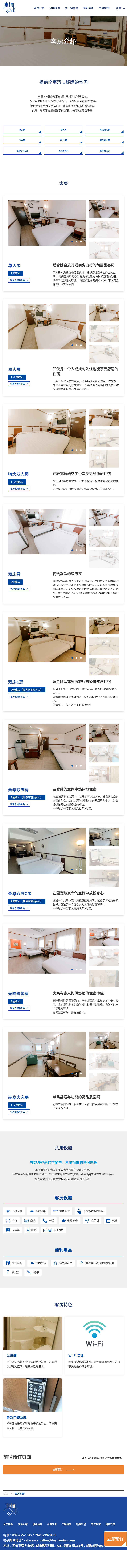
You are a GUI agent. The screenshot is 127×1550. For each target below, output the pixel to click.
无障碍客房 (63, 158)
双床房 (22, 145)
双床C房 (63, 145)
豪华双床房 (104, 145)
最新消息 (88, 8)
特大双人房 (104, 131)
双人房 (63, 131)
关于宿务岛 (71, 8)
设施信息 (54, 8)
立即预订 (63, 1501)
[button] (71, 251)
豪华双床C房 (22, 158)
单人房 (22, 131)
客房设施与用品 (21, 291)
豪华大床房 (104, 158)
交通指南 (104, 8)
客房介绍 (39, 8)
